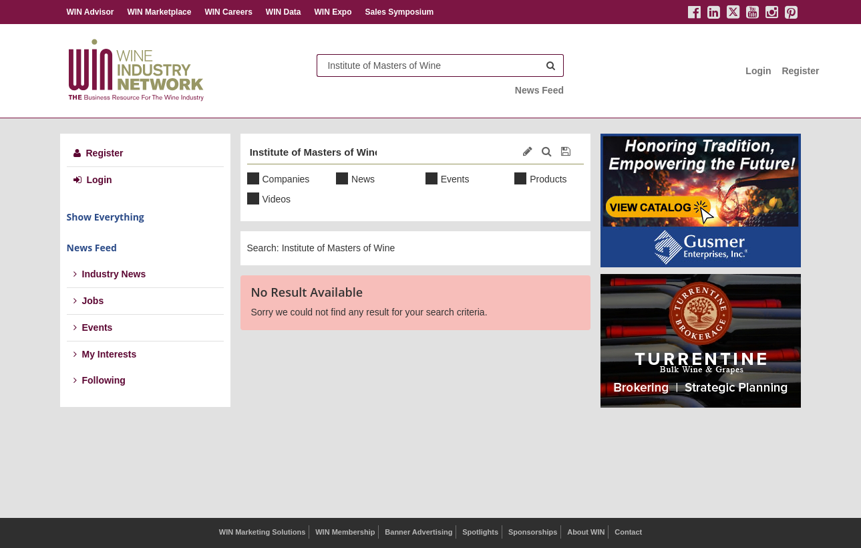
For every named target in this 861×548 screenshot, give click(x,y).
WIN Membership (345, 532)
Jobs (88, 300)
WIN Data (283, 12)
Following (99, 380)
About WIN (586, 532)
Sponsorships (532, 532)
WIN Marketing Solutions (262, 532)
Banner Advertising (418, 532)
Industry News (109, 274)
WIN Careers (228, 12)
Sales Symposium (399, 12)
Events (93, 327)
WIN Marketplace (159, 12)
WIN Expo (332, 12)
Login (758, 70)
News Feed (539, 90)
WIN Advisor (90, 12)
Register (800, 70)
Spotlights (480, 532)
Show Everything (105, 217)
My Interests (105, 354)
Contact (628, 532)
